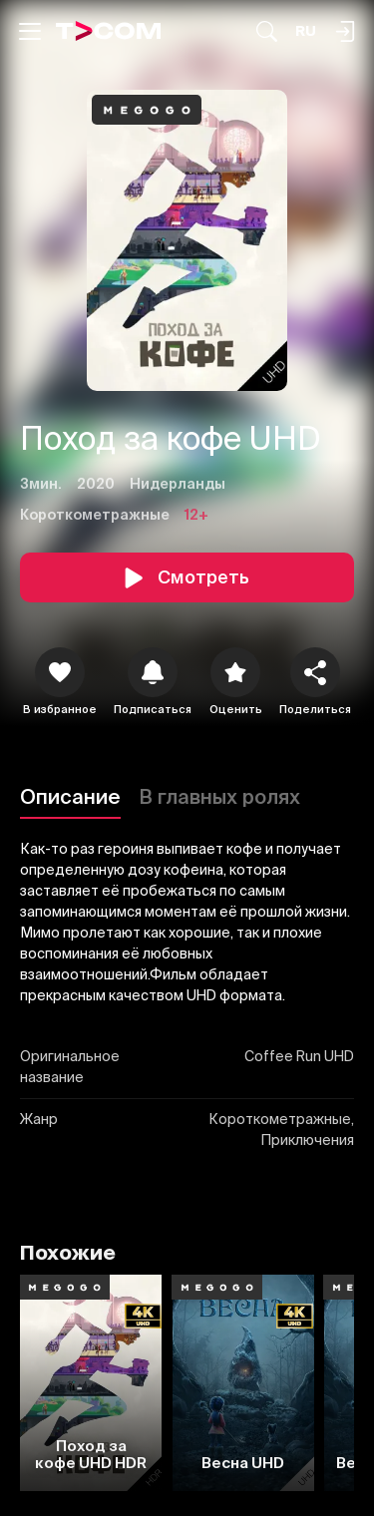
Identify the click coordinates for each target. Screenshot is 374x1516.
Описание (70, 796)
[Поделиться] (315, 672)
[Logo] (109, 31)
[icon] (60, 672)
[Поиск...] (266, 31)
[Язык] (305, 31)
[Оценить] (235, 672)
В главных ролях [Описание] (219, 796)
